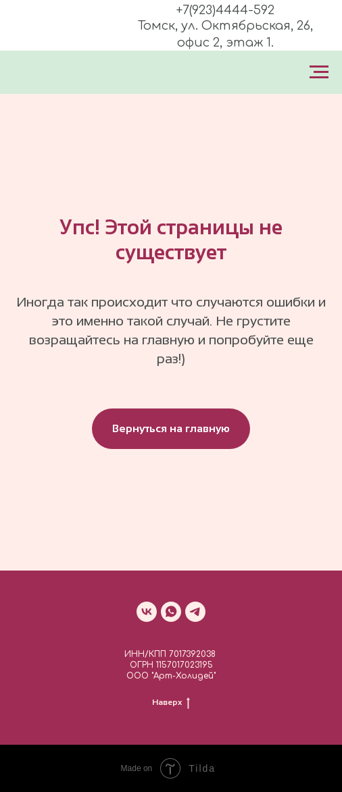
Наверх (171, 702)
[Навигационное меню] (319, 72)
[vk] (147, 612)
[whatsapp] (171, 612)
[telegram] (195, 612)
